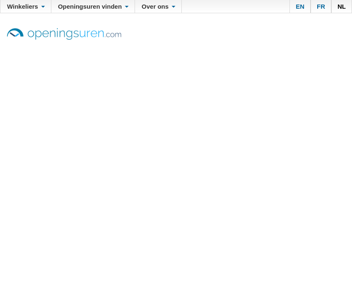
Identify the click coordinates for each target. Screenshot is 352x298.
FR (321, 6)
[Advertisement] (176, 102)
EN (300, 6)
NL (342, 6)
